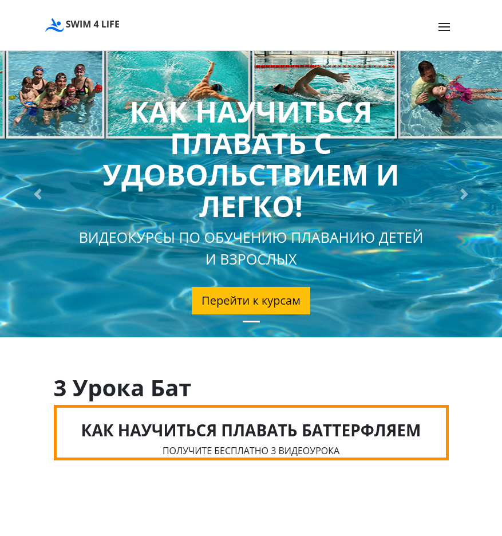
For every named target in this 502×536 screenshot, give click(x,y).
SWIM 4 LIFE (82, 25)
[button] (38, 194)
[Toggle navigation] (444, 27)
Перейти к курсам (251, 300)
